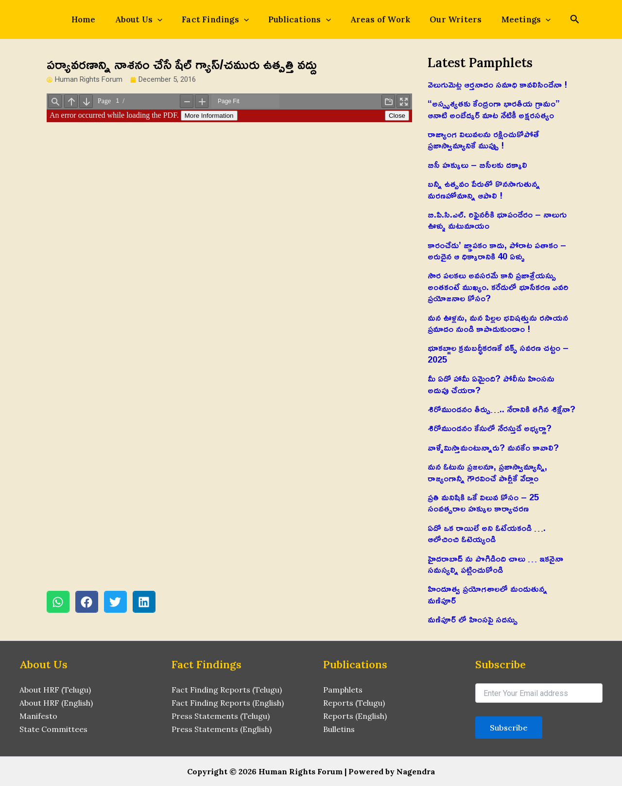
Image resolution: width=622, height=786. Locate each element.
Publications (299, 19)
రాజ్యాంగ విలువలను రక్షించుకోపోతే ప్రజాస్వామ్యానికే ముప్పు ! (483, 139)
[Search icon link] (554, 20)
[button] (58, 603)
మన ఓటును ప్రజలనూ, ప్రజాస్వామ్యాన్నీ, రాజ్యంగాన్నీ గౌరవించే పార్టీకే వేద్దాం (487, 472)
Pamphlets (343, 690)
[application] (169, 19)
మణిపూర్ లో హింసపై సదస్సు (473, 619)
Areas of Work (375, 19)
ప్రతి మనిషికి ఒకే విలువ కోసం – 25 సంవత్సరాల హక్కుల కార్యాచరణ (483, 502)
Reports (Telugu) (354, 703)
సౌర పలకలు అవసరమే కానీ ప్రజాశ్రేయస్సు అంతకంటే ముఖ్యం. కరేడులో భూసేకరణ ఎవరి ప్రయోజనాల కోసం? (498, 286)
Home (101, 19)
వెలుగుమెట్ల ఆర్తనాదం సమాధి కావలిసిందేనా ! (497, 84)
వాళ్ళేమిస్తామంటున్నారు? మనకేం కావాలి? (493, 447)
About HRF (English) (56, 703)
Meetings (509, 19)
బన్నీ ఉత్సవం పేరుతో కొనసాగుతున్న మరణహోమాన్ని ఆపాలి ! (484, 189)
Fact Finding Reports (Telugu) (227, 690)
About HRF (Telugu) (55, 690)
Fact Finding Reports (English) (228, 703)
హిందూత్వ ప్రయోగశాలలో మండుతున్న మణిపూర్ (487, 594)
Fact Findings (221, 19)
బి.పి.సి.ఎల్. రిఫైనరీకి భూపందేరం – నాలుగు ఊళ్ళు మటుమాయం (497, 220)
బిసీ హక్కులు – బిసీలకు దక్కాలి (477, 164)
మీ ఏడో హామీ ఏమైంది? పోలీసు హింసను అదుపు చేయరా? (491, 384)
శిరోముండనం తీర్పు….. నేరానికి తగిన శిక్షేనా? (501, 409)
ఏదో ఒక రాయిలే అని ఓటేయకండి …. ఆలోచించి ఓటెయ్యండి (487, 533)
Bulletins (339, 728)
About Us (150, 19)
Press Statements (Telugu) (221, 715)
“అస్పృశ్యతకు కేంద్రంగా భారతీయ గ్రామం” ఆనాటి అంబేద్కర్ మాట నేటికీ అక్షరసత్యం (494, 109)
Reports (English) (355, 715)
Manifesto (38, 715)
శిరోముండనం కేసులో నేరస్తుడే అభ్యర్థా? (490, 428)
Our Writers (444, 19)
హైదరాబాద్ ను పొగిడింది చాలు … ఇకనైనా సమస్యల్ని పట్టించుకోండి (495, 564)
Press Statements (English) (222, 728)
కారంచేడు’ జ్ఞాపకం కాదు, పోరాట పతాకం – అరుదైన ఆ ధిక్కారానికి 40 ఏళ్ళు (497, 250)
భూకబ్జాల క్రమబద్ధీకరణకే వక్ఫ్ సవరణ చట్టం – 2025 (498, 353)
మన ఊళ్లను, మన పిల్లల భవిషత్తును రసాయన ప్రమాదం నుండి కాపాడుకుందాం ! (498, 323)
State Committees (53, 728)
